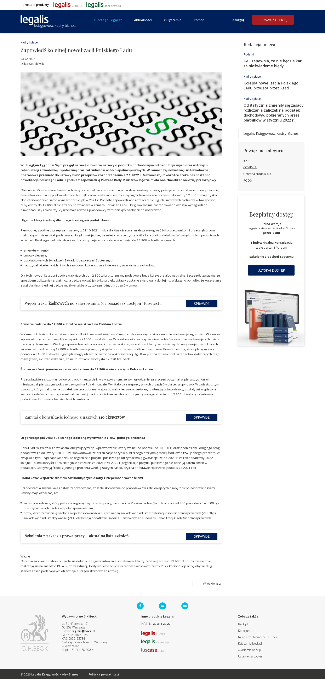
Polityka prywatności (104, 674)
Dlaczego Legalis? (108, 20)
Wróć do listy (212, 583)
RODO (247, 180)
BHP (246, 161)
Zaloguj (238, 20)
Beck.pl (243, 624)
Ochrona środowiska (257, 174)
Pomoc (199, 20)
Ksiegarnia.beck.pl (250, 643)
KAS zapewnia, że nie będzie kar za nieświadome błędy (273, 63)
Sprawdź (202, 303)
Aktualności (143, 20)
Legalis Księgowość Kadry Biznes (270, 133)
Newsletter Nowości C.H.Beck (257, 637)
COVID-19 (250, 167)
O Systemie (172, 20)
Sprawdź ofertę (273, 20)
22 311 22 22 (161, 623)
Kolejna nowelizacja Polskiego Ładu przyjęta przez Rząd (271, 85)
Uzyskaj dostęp (271, 270)
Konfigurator (246, 630)
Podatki (249, 54)
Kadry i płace (29, 42)
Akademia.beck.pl (250, 649)
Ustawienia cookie (250, 656)
